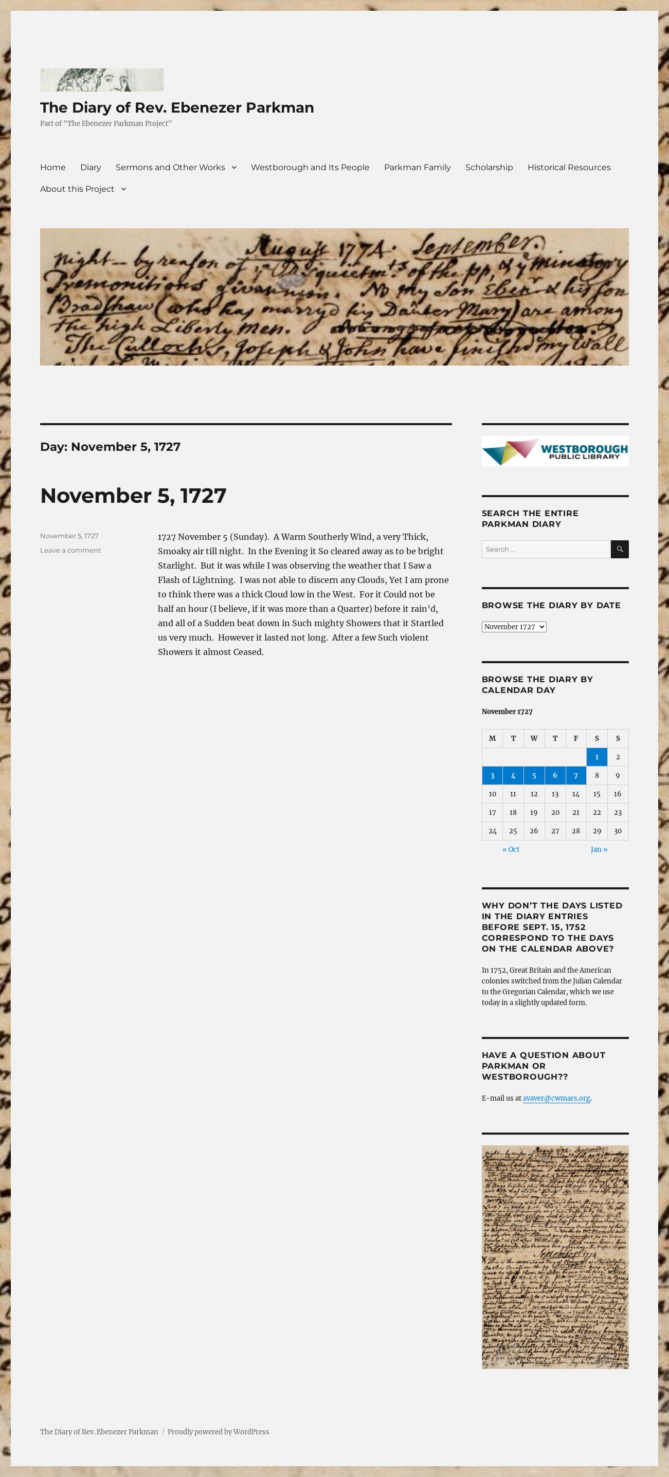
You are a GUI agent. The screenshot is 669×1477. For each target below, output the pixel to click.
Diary (90, 167)
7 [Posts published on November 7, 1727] (576, 775)
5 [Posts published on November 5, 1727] (534, 775)
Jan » (599, 849)
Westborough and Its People (310, 167)
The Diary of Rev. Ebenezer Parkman (177, 107)
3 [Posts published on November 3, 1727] (492, 775)
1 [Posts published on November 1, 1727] (597, 757)
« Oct (510, 849)
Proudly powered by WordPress (218, 1432)
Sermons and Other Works (170, 167)
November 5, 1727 (133, 495)
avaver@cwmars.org (556, 1098)
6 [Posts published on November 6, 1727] (555, 775)
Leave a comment (70, 550)
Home (53, 167)
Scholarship (489, 167)
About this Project (77, 189)
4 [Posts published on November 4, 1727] (513, 775)
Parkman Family (417, 167)
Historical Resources (569, 167)
